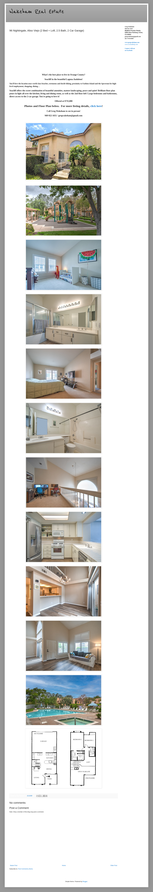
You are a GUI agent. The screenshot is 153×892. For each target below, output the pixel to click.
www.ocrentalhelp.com (131, 44)
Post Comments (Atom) (25, 869)
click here (96, 106)
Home (64, 865)
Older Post (113, 865)
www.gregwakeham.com (132, 42)
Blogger (85, 881)
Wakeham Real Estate (36, 11)
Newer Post (13, 865)
